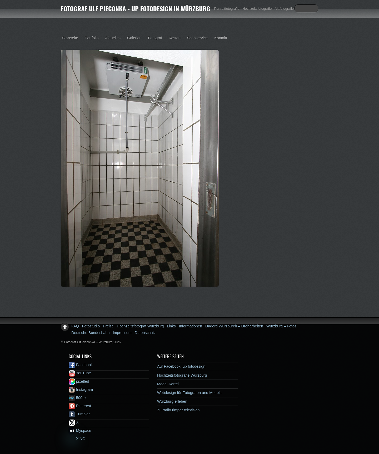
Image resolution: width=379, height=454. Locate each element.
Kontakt (220, 38)
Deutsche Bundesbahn (90, 333)
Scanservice (197, 38)
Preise (108, 326)
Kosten (175, 38)
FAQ (75, 326)
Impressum (122, 333)
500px (77, 398)
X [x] (74, 422)
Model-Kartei (168, 384)
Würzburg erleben (172, 401)
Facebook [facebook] (81, 365)
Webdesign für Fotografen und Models (189, 393)
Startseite (70, 38)
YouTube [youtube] (80, 373)
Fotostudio (91, 326)
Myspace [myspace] (80, 430)
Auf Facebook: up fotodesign (181, 366)
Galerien (134, 38)
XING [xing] (77, 439)
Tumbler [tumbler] (79, 414)
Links (171, 326)
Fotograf (155, 38)
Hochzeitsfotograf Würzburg (140, 326)
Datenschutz (145, 333)
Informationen (190, 326)
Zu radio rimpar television (178, 410)
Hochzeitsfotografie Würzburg (182, 375)
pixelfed (79, 381)
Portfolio (92, 38)
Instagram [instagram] (81, 389)
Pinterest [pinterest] (80, 406)
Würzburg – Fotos (281, 326)
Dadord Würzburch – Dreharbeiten (234, 326)
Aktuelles (113, 38)
